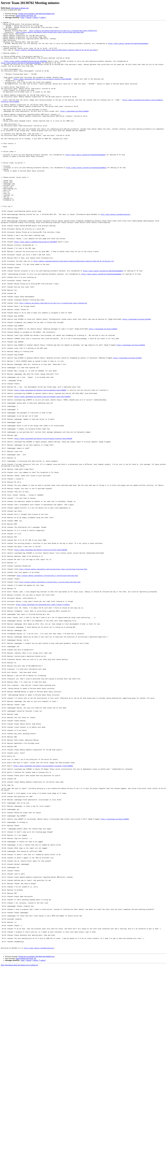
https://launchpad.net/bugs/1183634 (130, 410)
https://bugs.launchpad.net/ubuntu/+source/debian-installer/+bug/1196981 (43, 915)
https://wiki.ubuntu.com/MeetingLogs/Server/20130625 (25, 69)
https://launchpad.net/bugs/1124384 (136, 379)
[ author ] (43, 17)
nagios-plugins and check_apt (26, 15)
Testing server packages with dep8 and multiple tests (36, 14)
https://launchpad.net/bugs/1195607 (74, 129)
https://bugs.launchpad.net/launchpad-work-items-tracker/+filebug (42, 721)
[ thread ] (29, 17)
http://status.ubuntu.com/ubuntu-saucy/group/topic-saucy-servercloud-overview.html (50, 34)
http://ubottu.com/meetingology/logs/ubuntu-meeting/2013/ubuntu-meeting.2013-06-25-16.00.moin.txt (74, 309)
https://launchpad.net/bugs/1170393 (127, 425)
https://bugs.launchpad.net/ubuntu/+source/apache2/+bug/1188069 (40, 464)
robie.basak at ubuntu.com (20, 8)
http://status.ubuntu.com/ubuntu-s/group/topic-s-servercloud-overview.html (47, 686)
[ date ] (22, 17)
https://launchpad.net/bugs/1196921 (103, 390)
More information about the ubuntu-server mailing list (19, 1151)
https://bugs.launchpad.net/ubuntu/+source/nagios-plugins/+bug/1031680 (42, 90)
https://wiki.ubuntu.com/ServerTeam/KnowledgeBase (128, 48)
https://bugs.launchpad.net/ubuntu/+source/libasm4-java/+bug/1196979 (42, 472)
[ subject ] (35, 17)
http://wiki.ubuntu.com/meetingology (39, 1133)
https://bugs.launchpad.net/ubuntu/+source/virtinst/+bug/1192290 (40, 655)
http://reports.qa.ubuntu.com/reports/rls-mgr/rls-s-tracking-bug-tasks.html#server (63, 32)
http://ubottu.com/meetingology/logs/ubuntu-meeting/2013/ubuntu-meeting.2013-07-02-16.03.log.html (56, 56)
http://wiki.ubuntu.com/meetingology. (116, 253)
